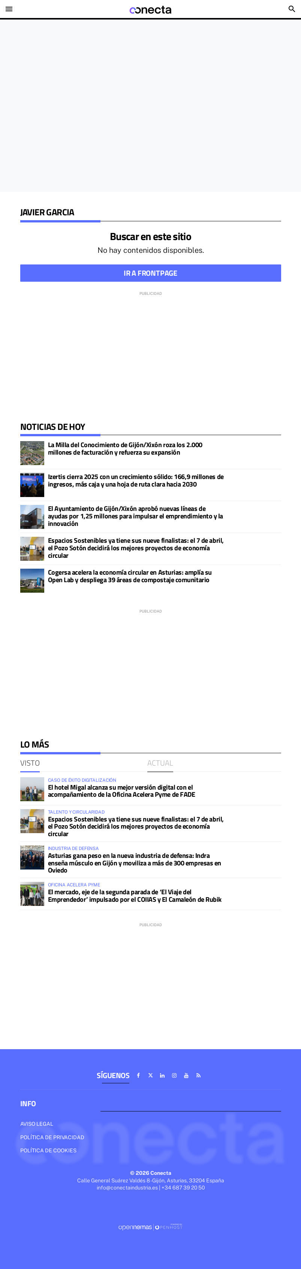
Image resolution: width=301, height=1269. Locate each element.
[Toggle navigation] (9, 9)
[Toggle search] (292, 9)
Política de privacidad (52, 1137)
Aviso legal (36, 1124)
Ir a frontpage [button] (150, 273)
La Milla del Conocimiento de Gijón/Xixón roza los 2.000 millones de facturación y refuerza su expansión (125, 448)
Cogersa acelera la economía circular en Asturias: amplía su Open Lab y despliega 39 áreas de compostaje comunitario (130, 576)
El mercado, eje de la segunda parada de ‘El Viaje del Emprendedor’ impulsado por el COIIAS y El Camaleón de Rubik (135, 895)
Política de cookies (48, 1150)
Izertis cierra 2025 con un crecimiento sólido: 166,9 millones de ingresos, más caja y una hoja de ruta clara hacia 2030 (136, 480)
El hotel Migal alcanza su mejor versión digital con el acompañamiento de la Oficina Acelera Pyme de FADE (121, 791)
